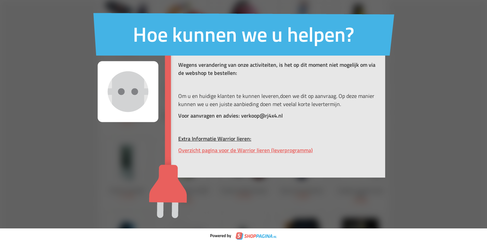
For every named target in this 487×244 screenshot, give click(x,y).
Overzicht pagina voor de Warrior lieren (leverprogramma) (245, 150)
